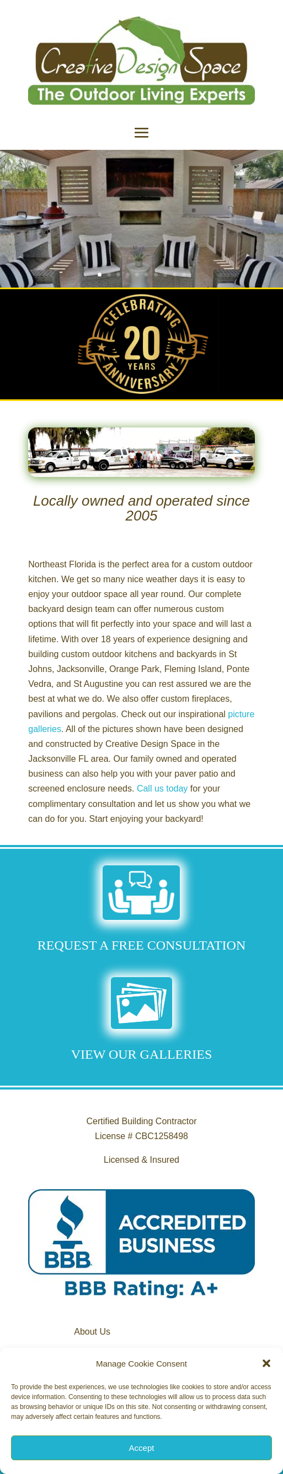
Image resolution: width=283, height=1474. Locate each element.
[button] (266, 1363)
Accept (141, 1448)
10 (184, 275)
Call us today (162, 788)
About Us (92, 1331)
